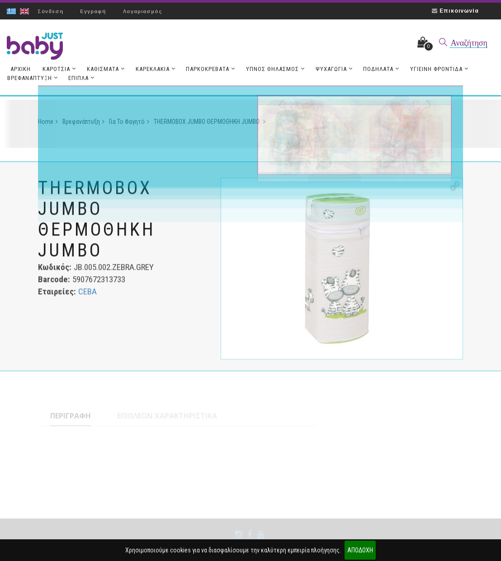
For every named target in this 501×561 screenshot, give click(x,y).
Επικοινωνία (459, 11)
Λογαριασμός (143, 11)
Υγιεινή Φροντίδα (433, 69)
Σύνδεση (50, 11)
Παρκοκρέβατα (207, 69)
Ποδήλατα (376, 69)
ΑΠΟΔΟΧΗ (360, 550)
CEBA (87, 294)
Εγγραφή (93, 11)
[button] (455, 188)
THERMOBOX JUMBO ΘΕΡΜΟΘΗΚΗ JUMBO (209, 124)
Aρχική (20, 69)
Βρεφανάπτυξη (32, 78)
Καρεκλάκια (153, 69)
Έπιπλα (80, 78)
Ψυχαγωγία (329, 69)
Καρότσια (58, 69)
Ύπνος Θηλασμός (271, 69)
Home (48, 124)
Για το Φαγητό (129, 124)
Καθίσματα (104, 69)
